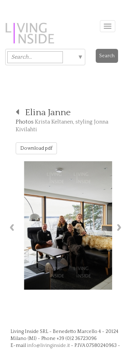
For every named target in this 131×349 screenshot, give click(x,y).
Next (121, 227)
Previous (10, 227)
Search (107, 56)
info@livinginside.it (48, 345)
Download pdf (36, 148)
